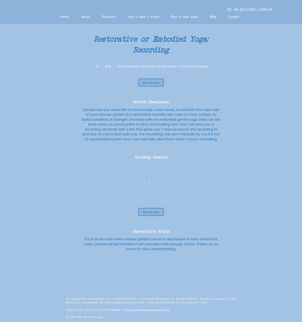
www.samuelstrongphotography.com (146, 310)
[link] (151, 83)
